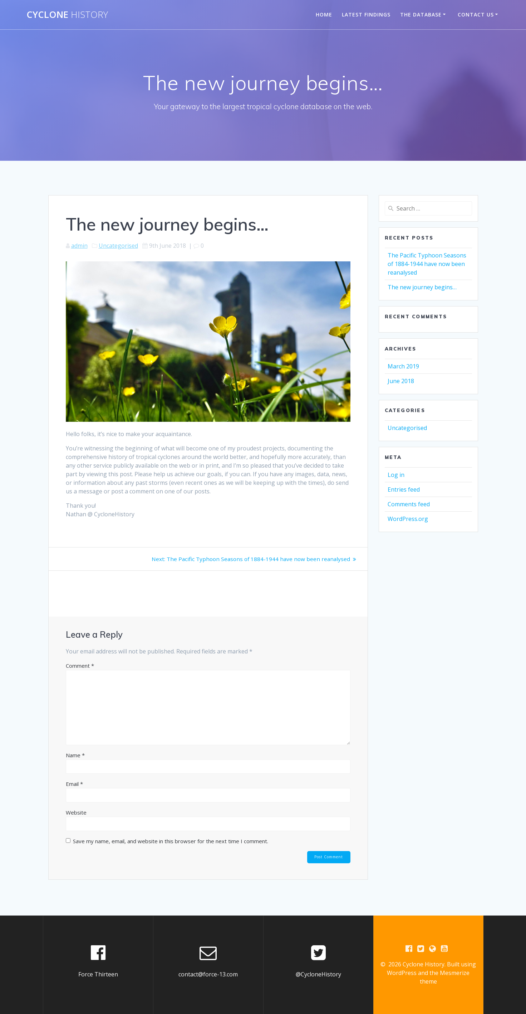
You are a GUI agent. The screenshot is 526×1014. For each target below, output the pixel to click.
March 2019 (403, 366)
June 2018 (401, 381)
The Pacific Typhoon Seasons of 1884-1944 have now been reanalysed (427, 263)
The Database (421, 14)
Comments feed (409, 504)
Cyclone (67, 14)
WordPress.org (408, 519)
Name (75, 755)
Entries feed (404, 489)
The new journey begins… (422, 287)
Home (324, 14)
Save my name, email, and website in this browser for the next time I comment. (170, 841)
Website (76, 812)
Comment (80, 665)
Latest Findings (366, 14)
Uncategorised (118, 246)
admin (79, 246)
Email (74, 783)
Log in (396, 475)
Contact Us (476, 14)
